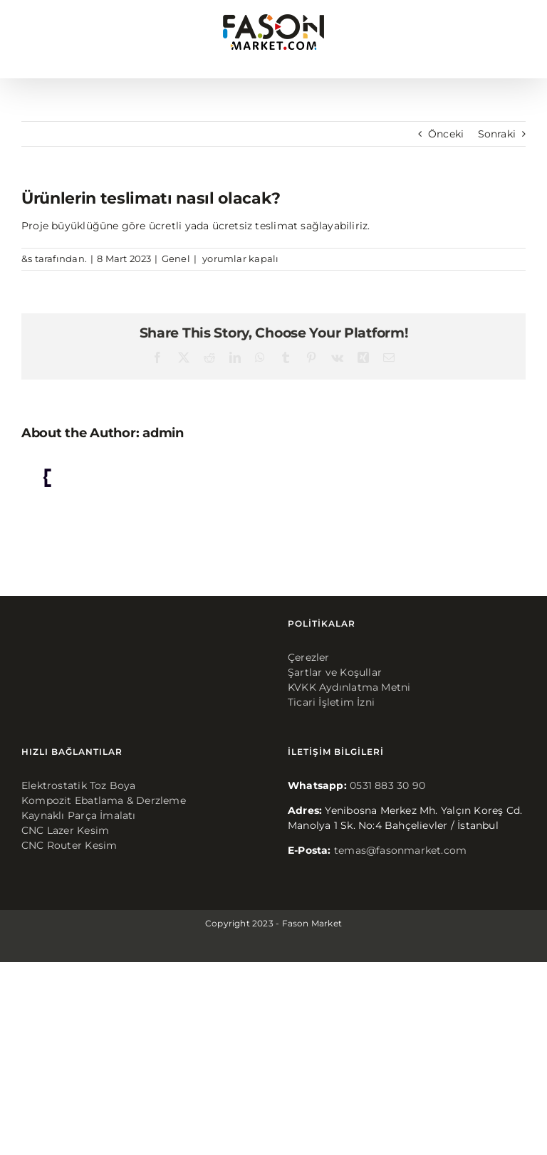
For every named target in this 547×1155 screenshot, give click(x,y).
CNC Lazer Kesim (65, 830)
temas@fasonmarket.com (400, 850)
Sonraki (497, 133)
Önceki (446, 133)
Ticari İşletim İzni (331, 702)
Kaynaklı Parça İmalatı (78, 815)
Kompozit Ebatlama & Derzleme (103, 800)
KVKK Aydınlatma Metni (349, 687)
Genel (176, 258)
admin (163, 433)
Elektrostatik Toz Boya (78, 785)
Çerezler (309, 657)
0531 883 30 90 (387, 785)
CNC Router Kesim (69, 845)
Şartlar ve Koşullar (335, 672)
